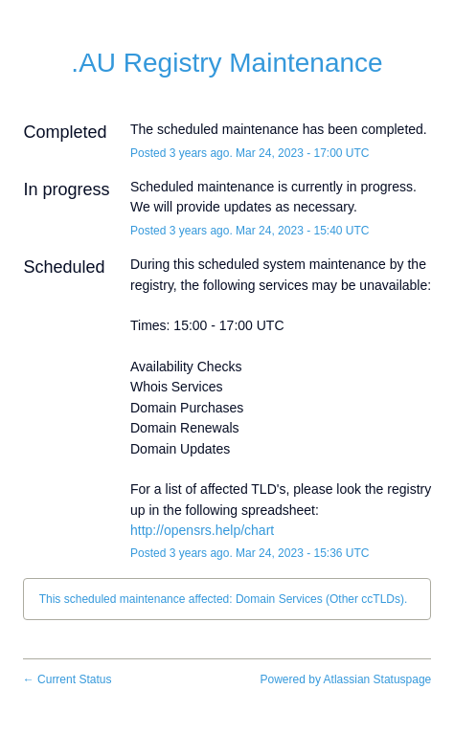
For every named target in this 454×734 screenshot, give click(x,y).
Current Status (67, 679)
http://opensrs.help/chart (202, 530)
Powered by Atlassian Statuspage (346, 679)
